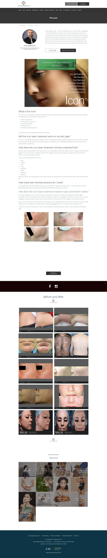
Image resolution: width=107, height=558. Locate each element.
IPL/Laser (37, 25)
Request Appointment (68, 50)
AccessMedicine (22, 25)
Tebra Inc (38, 535)
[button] (83, 4)
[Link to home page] (21, 4)
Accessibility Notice (67, 535)
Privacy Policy (45, 535)
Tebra (60, 552)
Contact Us (76, 535)
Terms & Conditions (55, 535)
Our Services (30, 25)
